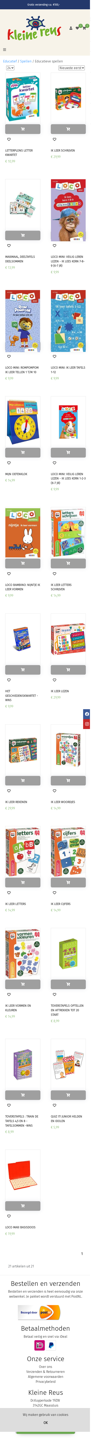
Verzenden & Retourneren (45, 1372)
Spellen (26, 61)
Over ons (45, 1367)
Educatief (10, 61)
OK (46, 1423)
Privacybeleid (46, 1382)
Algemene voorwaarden (45, 1377)
